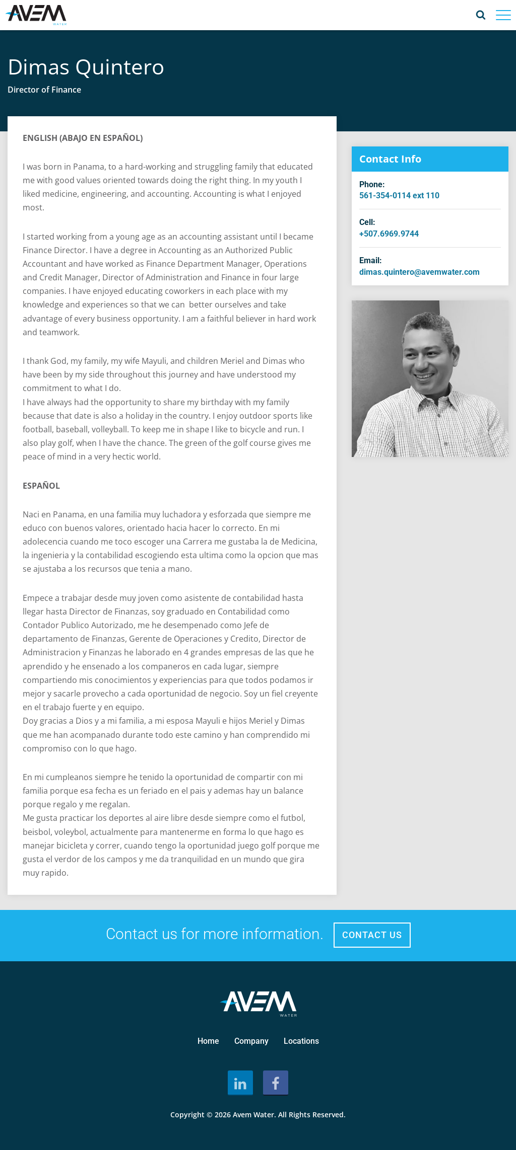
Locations (301, 1041)
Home (208, 1041)
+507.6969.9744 (389, 234)
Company (251, 1041)
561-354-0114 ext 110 (399, 195)
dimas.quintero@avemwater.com (419, 272)
